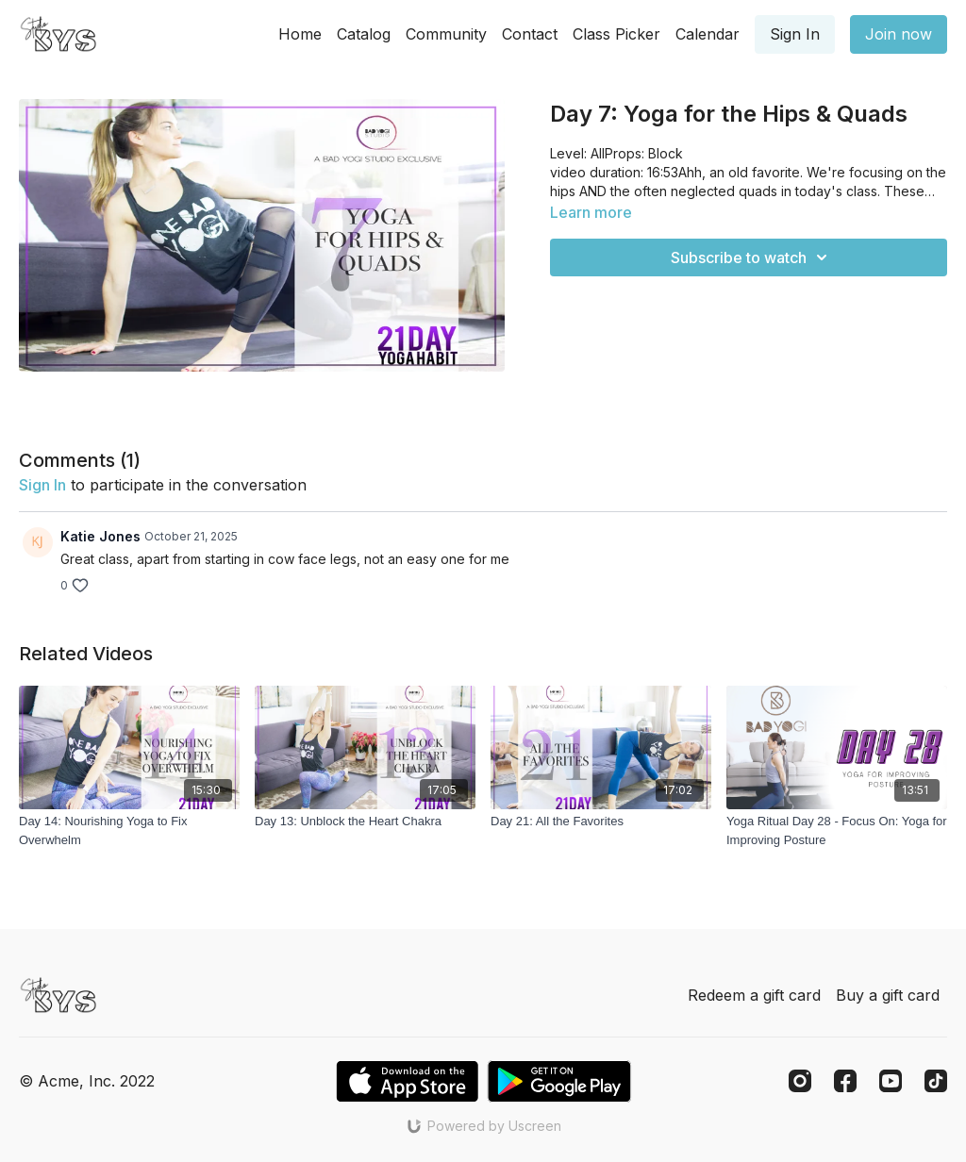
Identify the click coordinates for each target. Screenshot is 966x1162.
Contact (530, 34)
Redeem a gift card (754, 995)
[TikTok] (935, 1081)
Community (446, 34)
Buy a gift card (888, 995)
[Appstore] (407, 1081)
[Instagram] (800, 1081)
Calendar (707, 34)
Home (300, 34)
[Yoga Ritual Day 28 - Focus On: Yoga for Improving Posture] (836, 830)
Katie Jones (100, 536)
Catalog (364, 34)
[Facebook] (845, 1081)
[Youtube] (890, 1081)
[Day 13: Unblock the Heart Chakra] (365, 821)
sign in (42, 484)
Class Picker (616, 34)
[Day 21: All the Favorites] (601, 821)
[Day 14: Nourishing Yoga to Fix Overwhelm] (129, 830)
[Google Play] (559, 1081)
